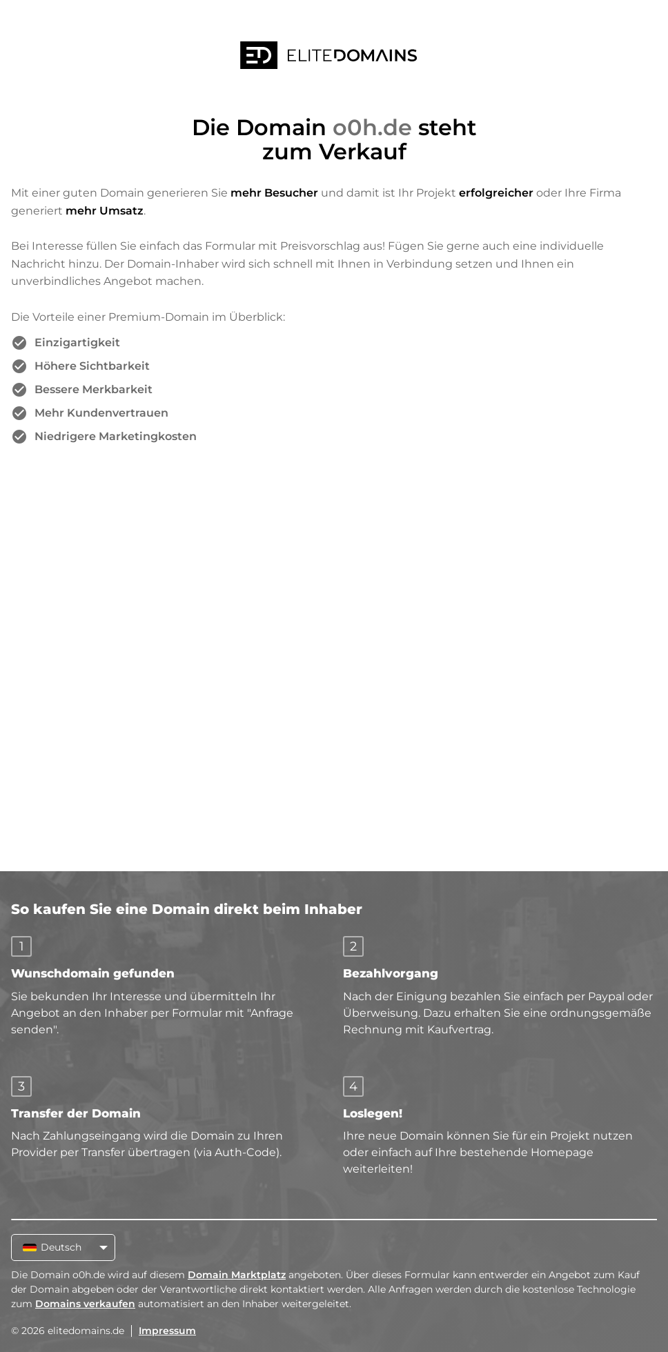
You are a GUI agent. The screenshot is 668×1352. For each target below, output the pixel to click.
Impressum (167, 1330)
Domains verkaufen (85, 1304)
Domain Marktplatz (237, 1275)
